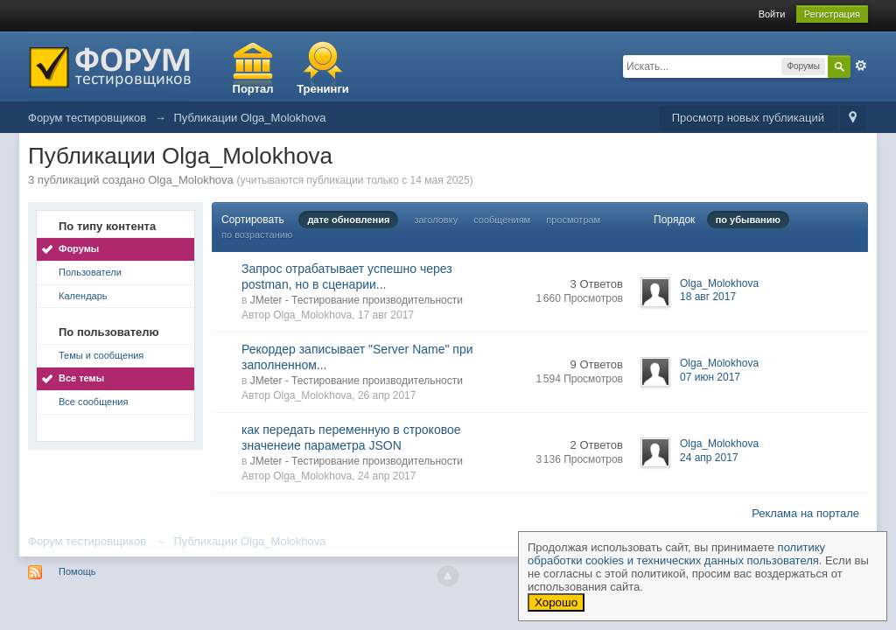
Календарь (83, 295)
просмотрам (573, 219)
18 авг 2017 (708, 296)
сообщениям (501, 219)
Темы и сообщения (101, 355)
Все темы (81, 378)
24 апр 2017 (709, 458)
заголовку (436, 219)
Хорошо (556, 602)
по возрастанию (256, 234)
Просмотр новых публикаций (748, 117)
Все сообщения (93, 401)
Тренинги (323, 88)
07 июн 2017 (710, 377)
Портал (253, 88)
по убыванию (748, 219)
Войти (772, 14)
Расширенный (861, 66)
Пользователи (90, 272)
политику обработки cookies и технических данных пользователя (676, 554)
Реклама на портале (805, 513)
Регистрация (832, 14)
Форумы (79, 248)
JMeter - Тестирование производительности (356, 300)
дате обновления (348, 219)
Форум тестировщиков (87, 541)
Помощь (77, 571)
